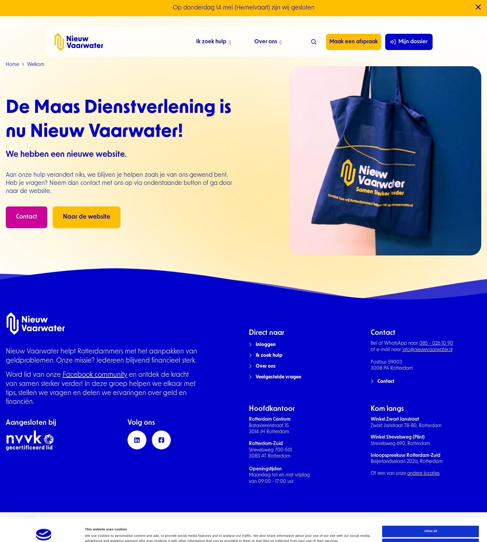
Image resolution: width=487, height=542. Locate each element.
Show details (95, 531)
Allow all (430, 509)
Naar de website (86, 217)
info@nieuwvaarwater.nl (427, 349)
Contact (26, 217)
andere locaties (423, 473)
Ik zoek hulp (213, 42)
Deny (431, 522)
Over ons (268, 42)
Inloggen (266, 344)
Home (12, 64)
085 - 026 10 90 (436, 343)
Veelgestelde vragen (278, 377)
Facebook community (95, 375)
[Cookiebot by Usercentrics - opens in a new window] (43, 530)
